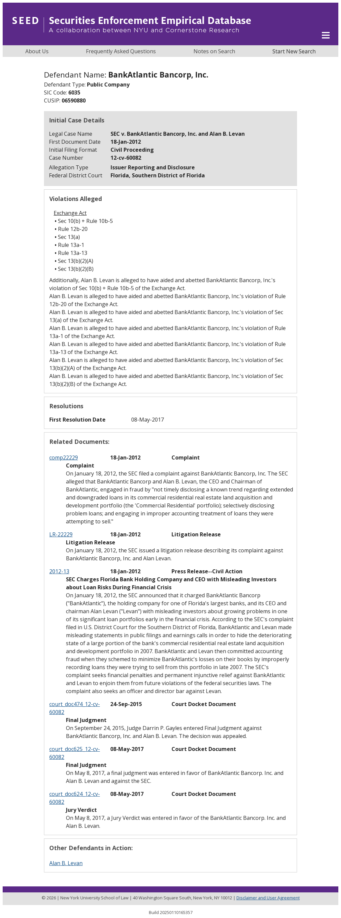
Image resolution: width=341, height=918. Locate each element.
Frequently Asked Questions (121, 51)
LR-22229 (61, 534)
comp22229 (63, 457)
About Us (37, 51)
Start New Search (294, 51)
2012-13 (59, 571)
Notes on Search (214, 51)
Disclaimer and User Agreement (268, 898)
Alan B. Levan (66, 863)
